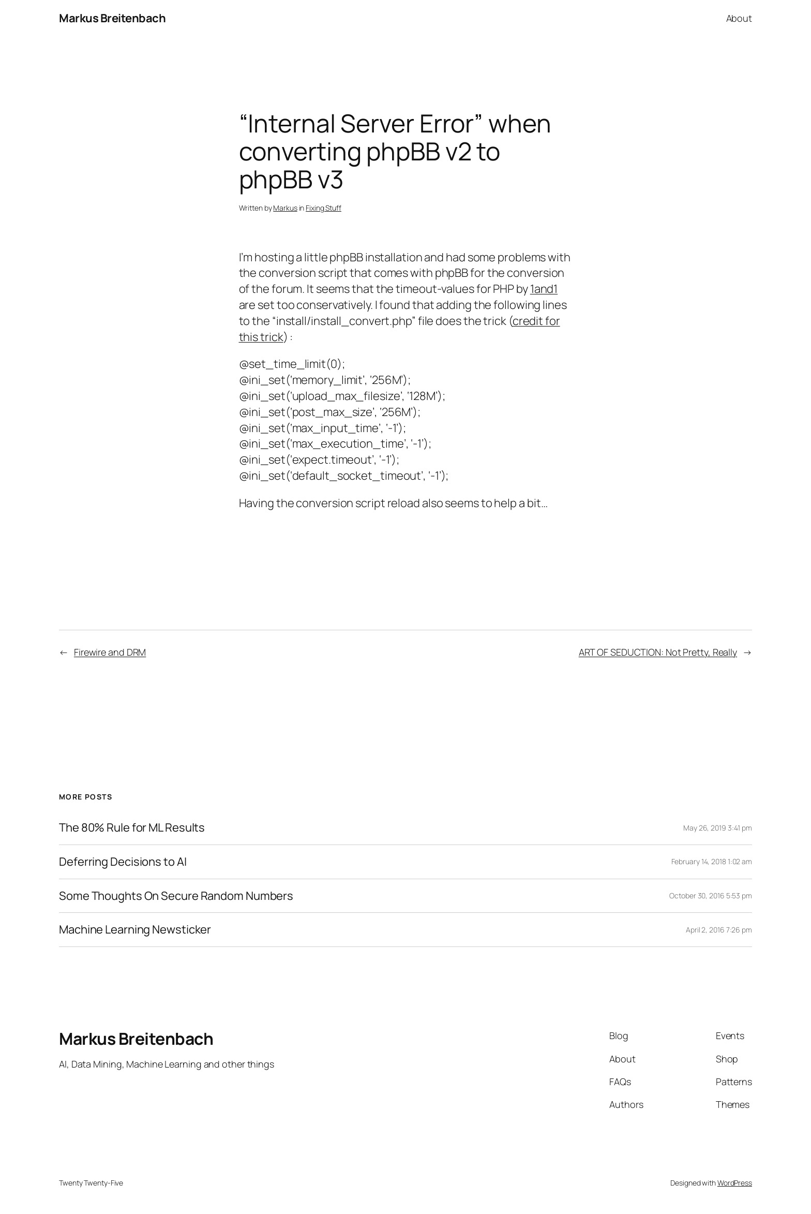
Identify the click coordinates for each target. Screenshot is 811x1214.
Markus (285, 208)
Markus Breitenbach (112, 18)
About (739, 18)
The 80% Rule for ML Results (132, 827)
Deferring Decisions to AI (123, 861)
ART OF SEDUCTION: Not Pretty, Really (658, 652)
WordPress (734, 1183)
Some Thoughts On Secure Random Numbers (176, 896)
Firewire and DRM (110, 652)
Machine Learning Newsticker (135, 929)
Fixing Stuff (323, 208)
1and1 (544, 289)
